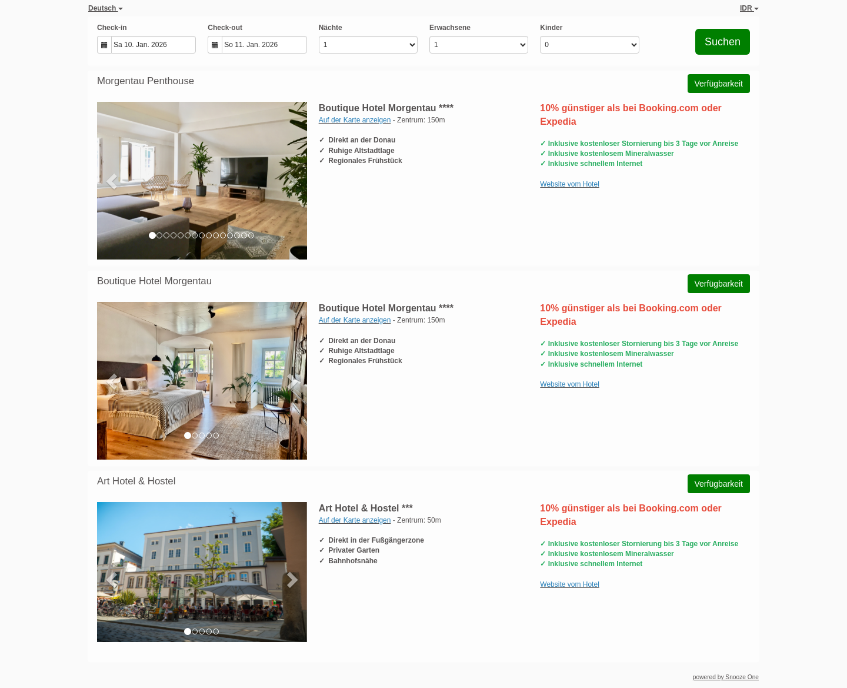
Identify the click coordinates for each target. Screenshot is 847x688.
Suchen (723, 42)
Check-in (112, 28)
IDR (749, 8)
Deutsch (105, 8)
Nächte (330, 28)
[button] (112, 181)
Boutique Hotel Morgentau (154, 281)
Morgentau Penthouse (145, 81)
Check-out (225, 28)
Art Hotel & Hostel (136, 481)
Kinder (551, 28)
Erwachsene (450, 28)
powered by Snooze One (726, 677)
